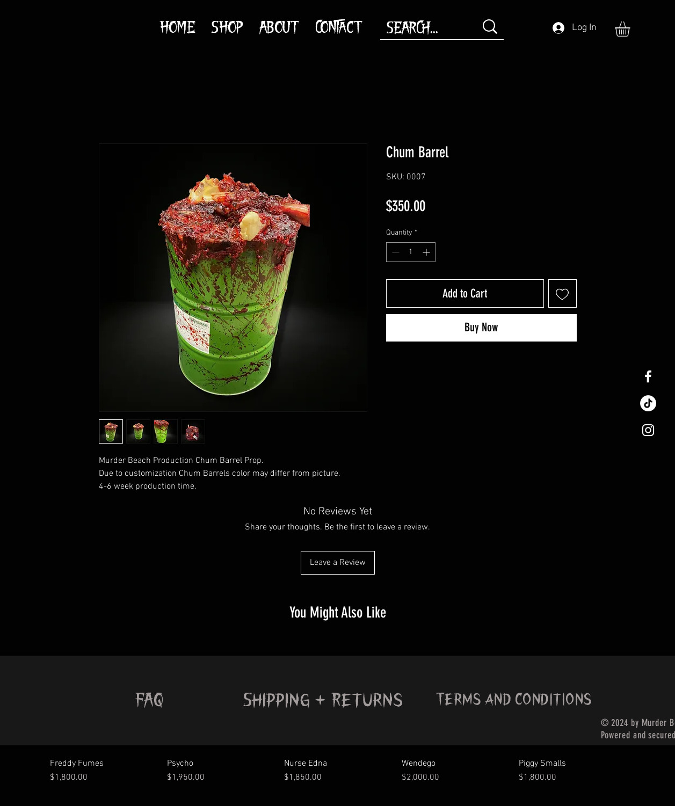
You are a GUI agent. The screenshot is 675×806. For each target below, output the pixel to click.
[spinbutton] (410, 252)
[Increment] (427, 252)
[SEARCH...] (423, 29)
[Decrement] (394, 252)
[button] (631, 29)
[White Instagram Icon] (648, 430)
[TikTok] (648, 403)
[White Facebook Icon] (648, 376)
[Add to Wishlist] (562, 293)
